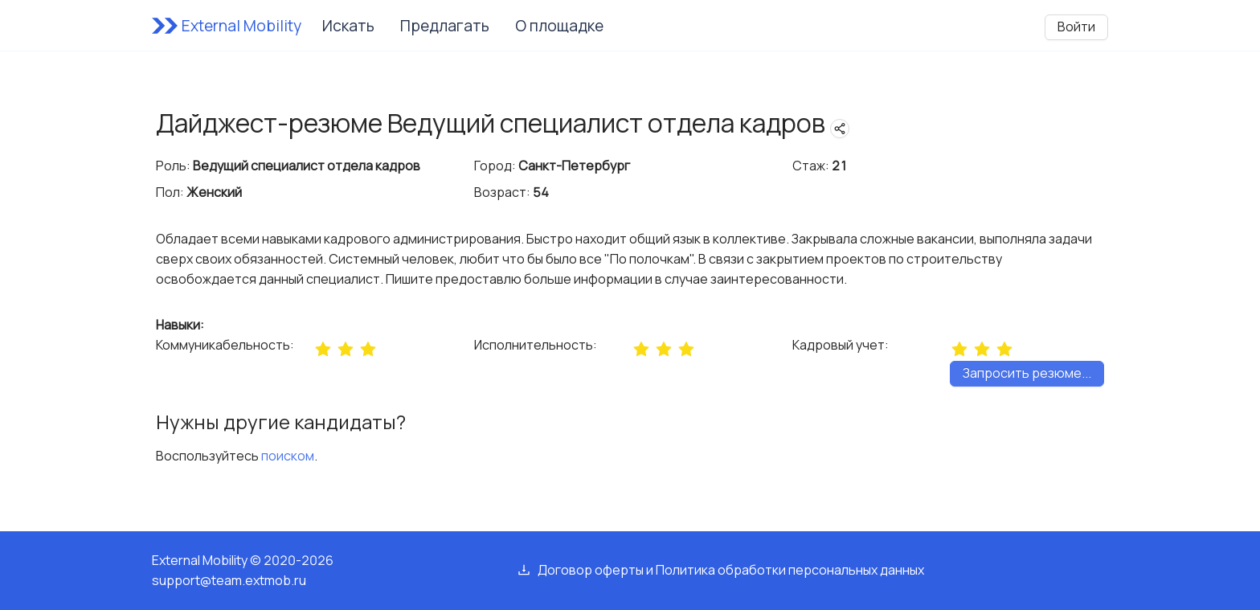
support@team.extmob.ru (229, 580)
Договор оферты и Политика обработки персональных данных (731, 570)
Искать (348, 25)
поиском (287, 456)
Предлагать (444, 25)
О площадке (559, 25)
